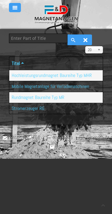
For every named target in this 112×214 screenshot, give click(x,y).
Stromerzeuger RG (28, 108)
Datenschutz (94, 138)
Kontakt (12, 138)
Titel (18, 63)
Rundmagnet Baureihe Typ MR (38, 97)
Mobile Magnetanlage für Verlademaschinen (50, 86)
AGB (35, 138)
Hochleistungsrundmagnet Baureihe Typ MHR (52, 75)
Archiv (57, 147)
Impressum (60, 138)
